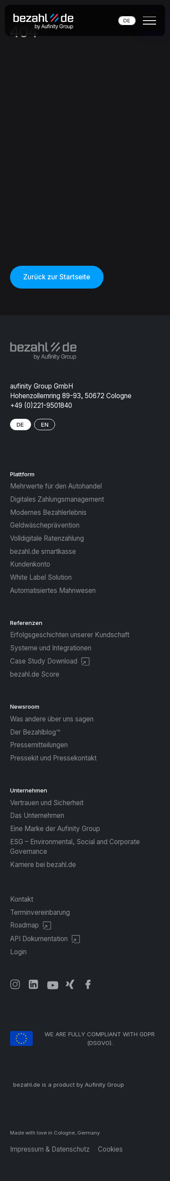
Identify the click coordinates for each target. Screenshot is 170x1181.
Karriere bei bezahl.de (43, 864)
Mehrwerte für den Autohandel (56, 486)
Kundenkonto (30, 564)
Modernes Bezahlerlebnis (48, 512)
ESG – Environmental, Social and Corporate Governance (75, 847)
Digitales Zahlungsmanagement (57, 499)
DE (126, 21)
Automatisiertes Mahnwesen (53, 590)
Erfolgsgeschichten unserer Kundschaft (69, 635)
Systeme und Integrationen (50, 648)
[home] (46, 21)
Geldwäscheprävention (45, 525)
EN (45, 424)
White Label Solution (41, 577)
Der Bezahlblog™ (35, 732)
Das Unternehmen (37, 815)
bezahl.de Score (34, 674)
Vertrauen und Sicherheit (46, 803)
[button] (147, 20)
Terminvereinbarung (40, 912)
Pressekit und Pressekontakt (53, 758)
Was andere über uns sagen (52, 719)
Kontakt (21, 899)
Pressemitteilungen (39, 745)
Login (18, 952)
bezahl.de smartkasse (43, 551)
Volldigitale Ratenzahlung (47, 538)
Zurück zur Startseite (56, 277)
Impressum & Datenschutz (50, 1149)
